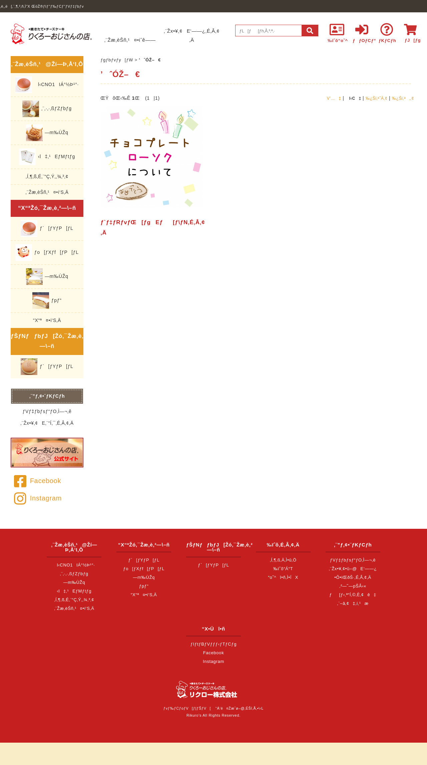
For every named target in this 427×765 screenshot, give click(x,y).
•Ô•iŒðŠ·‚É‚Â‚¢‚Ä (352, 577)
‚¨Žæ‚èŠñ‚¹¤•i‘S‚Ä (47, 192)
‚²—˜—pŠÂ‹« (352, 586)
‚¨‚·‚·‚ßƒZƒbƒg (46, 108)
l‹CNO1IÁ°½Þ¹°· (47, 84)
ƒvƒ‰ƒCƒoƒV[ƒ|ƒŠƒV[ (187, 708)
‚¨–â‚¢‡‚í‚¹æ (353, 603)
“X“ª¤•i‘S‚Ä (47, 320)
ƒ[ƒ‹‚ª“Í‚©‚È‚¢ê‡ (352, 594)
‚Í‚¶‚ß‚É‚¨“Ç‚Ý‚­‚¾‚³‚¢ (47, 176)
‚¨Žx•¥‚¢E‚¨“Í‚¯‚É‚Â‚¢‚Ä (46, 423)
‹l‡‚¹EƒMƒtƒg (47, 156)
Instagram (38, 498)
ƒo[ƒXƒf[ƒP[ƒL (47, 252)
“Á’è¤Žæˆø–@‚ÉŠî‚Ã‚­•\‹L (240, 708)
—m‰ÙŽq (47, 132)
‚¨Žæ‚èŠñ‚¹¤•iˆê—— (130, 40)
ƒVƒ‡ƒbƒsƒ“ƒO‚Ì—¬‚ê (47, 411)
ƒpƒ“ (46, 300)
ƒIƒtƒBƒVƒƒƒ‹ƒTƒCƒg (213, 644)
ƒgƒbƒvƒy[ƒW (116, 59)
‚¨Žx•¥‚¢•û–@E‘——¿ (353, 568)
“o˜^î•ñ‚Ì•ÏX (283, 577)
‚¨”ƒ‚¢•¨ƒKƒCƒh (47, 396)
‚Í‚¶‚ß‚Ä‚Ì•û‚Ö (283, 559)
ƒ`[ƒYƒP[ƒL (47, 228)
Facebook (37, 480)
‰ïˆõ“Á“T (283, 568)
